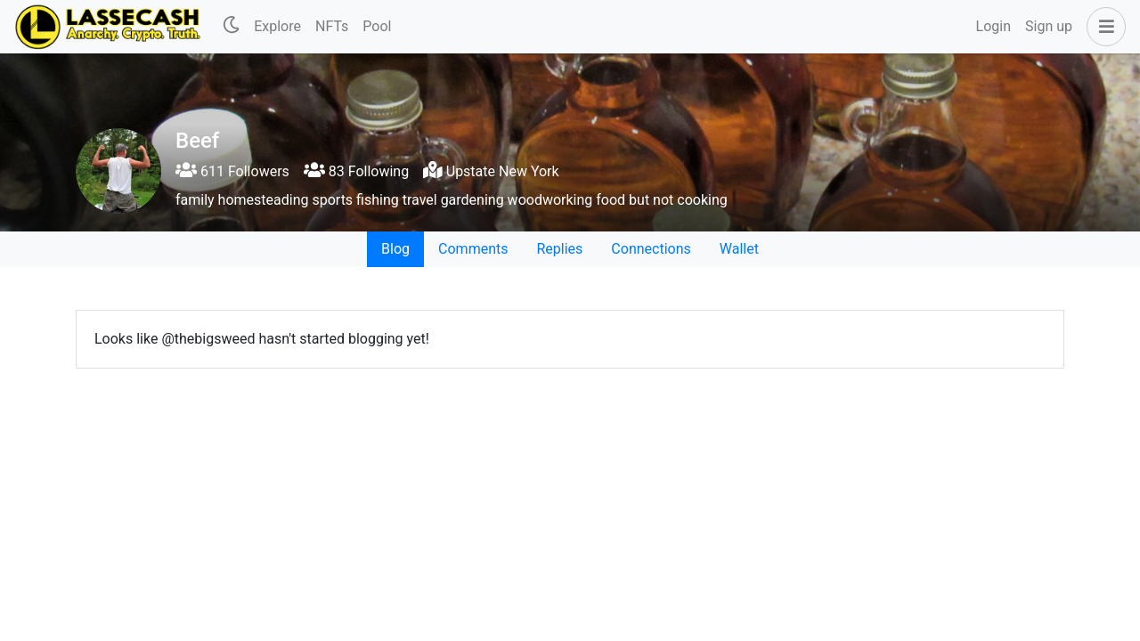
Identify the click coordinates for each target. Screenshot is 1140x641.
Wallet (739, 248)
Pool (376, 26)
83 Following (356, 171)
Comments (473, 248)
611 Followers (232, 171)
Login (993, 26)
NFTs (331, 26)
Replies (559, 248)
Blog (395, 248)
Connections (650, 248)
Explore (277, 26)
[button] (1102, 26)
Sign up (1048, 26)
